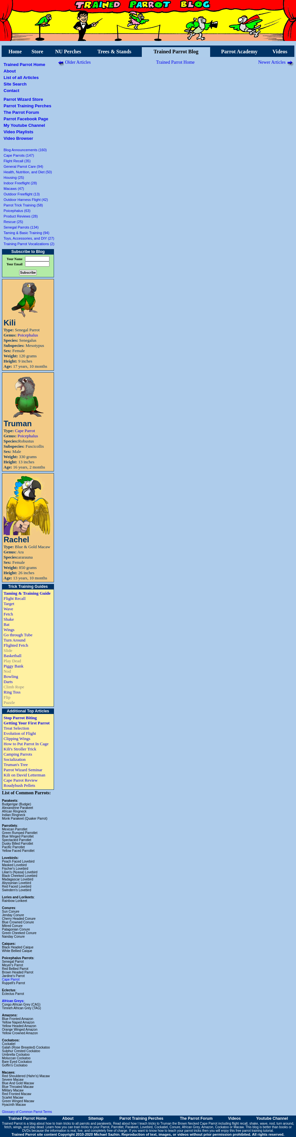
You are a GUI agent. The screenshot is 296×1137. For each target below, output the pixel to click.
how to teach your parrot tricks (179, 1130)
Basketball (12, 655)
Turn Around (14, 640)
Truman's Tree (16, 764)
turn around (284, 1123)
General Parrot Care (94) (23, 166)
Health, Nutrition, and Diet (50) (28, 172)
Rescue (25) (13, 222)
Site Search (15, 84)
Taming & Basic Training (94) (26, 233)
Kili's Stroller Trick (20, 749)
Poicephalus (28, 335)
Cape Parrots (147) (19, 155)
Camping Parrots (18, 754)
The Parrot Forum (21, 112)
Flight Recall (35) (17, 161)
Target (9, 603)
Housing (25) (14, 177)
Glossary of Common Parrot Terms (27, 1112)
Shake (9, 619)
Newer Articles (272, 62)
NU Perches (68, 51)
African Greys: (13, 1001)
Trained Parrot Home (24, 64)
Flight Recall (15, 598)
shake (253, 1123)
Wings (9, 629)
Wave (8, 608)
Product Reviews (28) (21, 216)
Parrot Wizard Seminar (23, 769)
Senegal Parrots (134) (21, 227)
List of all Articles (21, 77)
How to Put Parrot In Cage (26, 743)
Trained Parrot (12, 1123)
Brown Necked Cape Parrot (197, 1123)
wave (263, 1123)
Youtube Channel (272, 1118)
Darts (8, 681)
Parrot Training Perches (27, 105)
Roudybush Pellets (19, 785)
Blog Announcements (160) (25, 150)
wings (17, 1127)
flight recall (240, 1123)
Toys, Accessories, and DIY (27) (29, 238)
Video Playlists (19, 131)
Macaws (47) (14, 189)
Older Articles (78, 62)
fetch (7, 1127)
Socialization (15, 759)
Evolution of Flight (20, 733)
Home (15, 51)
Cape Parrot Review (21, 780)
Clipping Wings (17, 738)
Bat (6, 624)
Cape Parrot (25, 430)
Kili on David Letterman (24, 775)
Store (37, 51)
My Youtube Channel (24, 125)
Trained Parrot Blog (176, 51)
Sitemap (95, 1118)
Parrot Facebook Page (26, 118)
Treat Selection (16, 728)
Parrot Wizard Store (23, 99)
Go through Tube (18, 634)
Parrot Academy (239, 51)
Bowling (11, 676)
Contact (11, 90)
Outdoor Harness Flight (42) (26, 200)
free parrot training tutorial (254, 1130)
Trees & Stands (114, 51)
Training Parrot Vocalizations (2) (29, 244)
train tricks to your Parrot (91, 1127)
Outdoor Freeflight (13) (22, 194)
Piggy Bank (13, 666)
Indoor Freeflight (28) (20, 183)
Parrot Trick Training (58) (23, 205)
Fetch (8, 614)
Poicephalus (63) (17, 211)
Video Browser (18, 138)
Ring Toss (12, 692)
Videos (280, 51)
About (10, 71)
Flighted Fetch (16, 645)
